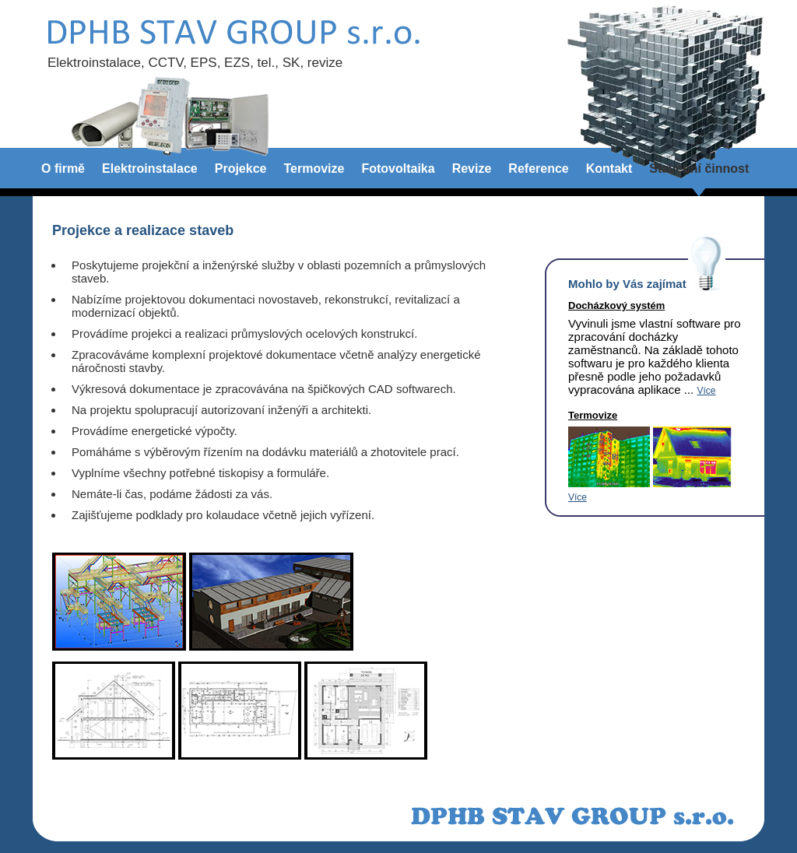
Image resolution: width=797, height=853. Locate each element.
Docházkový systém (616, 305)
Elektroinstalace (150, 168)
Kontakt (609, 168)
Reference (538, 168)
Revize (472, 168)
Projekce (241, 168)
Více (706, 390)
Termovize (313, 168)
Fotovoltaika (397, 168)
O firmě (63, 168)
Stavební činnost (699, 168)
